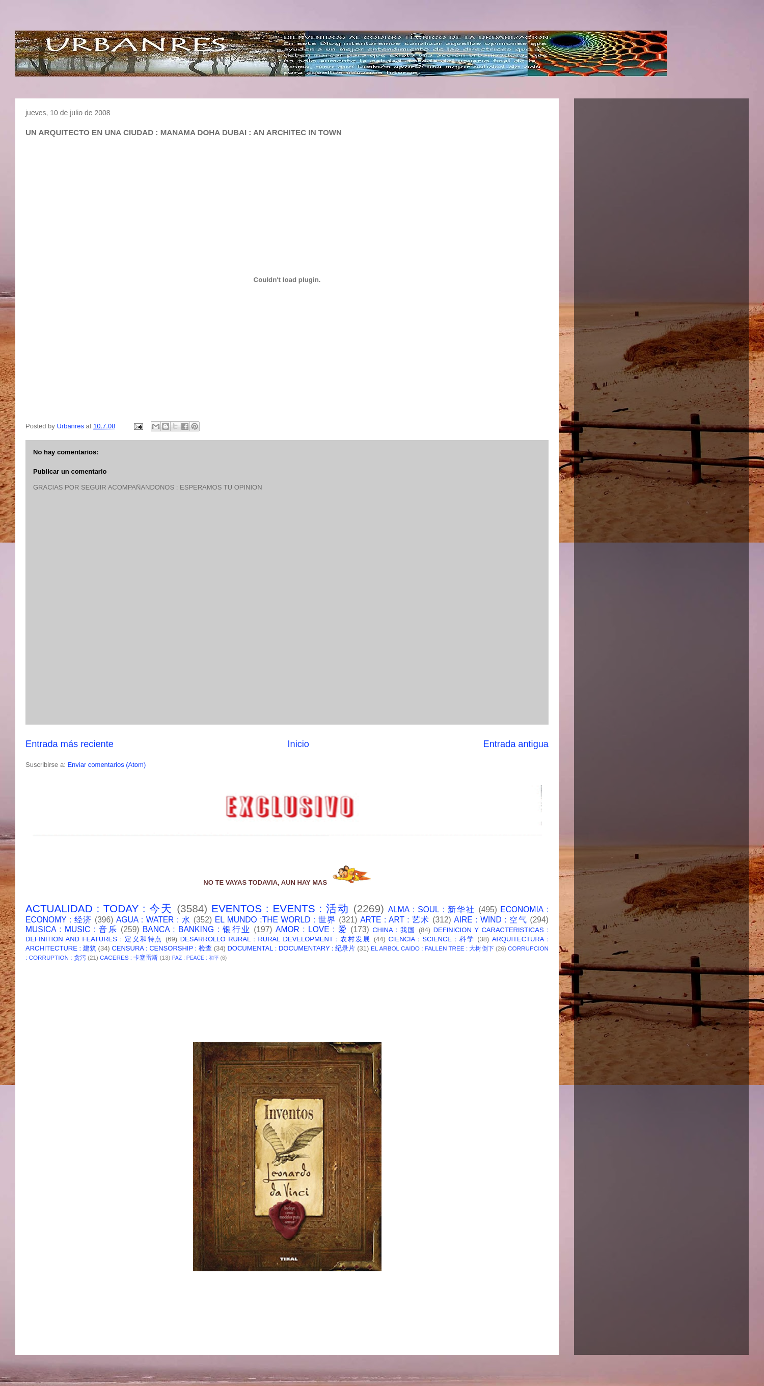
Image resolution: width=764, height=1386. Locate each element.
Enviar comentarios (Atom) (106, 764)
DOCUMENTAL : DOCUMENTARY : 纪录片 (291, 948)
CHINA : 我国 (394, 930)
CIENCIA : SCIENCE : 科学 (431, 939)
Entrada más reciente (69, 744)
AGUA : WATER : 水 (153, 919)
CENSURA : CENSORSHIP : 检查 (162, 948)
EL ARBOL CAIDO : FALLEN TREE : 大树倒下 (432, 948)
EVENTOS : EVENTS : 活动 (280, 908)
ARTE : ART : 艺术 (395, 919)
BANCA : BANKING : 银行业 (197, 929)
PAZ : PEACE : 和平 (195, 958)
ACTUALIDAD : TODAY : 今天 (99, 908)
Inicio (298, 744)
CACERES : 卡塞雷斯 (129, 957)
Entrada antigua (516, 744)
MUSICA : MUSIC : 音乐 (71, 929)
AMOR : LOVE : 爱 (311, 929)
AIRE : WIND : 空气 (490, 919)
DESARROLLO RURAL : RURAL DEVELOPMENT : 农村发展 (275, 939)
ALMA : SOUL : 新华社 (432, 909)
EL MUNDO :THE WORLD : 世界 (275, 919)
